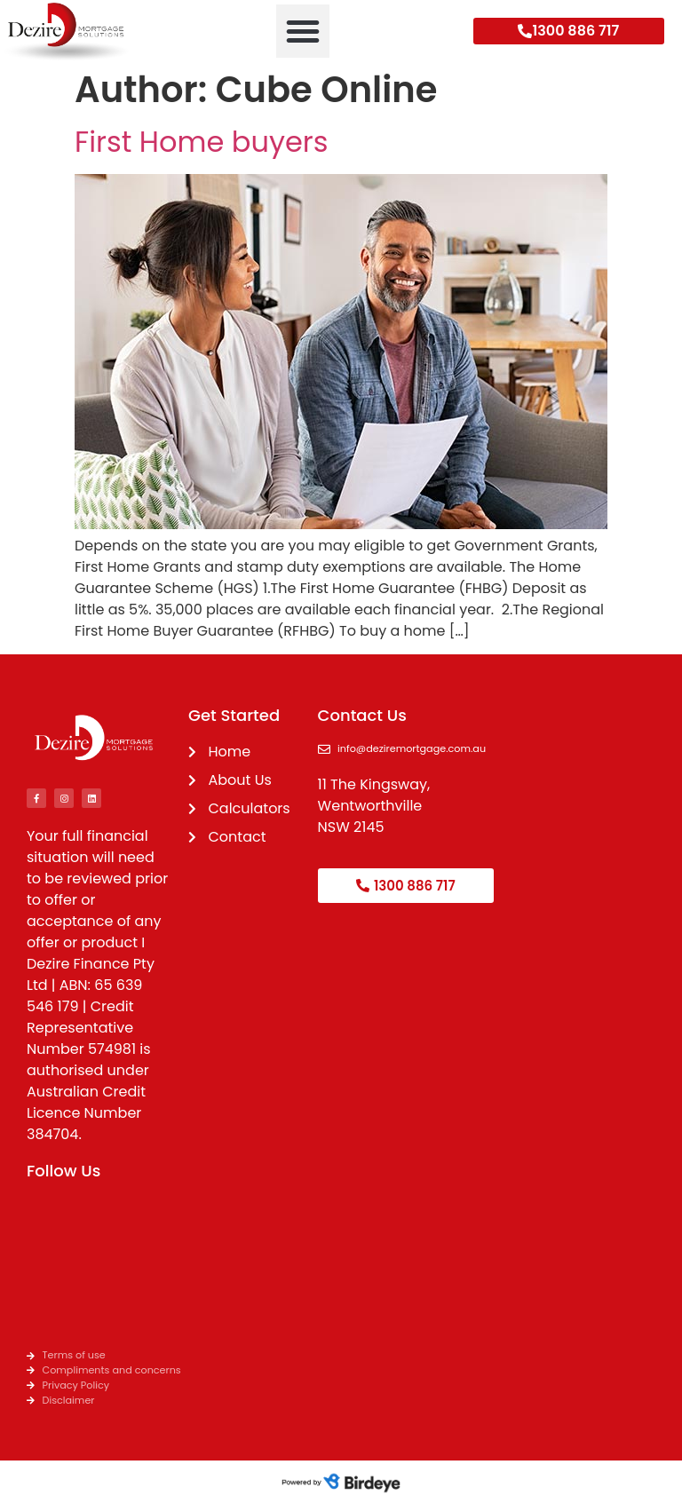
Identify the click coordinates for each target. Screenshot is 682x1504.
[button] (302, 31)
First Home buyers (201, 142)
